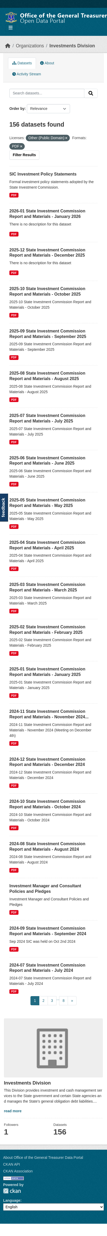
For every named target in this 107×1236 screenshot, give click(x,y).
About (47, 63)
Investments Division (72, 45)
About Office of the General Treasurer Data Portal (43, 1157)
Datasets (22, 63)
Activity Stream (26, 74)
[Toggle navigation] (10, 28)
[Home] (7, 45)
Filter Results (24, 155)
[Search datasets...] (46, 93)
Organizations (30, 45)
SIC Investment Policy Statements (43, 174)
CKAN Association (18, 1171)
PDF (14, 195)
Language (11, 1200)
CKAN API (11, 1164)
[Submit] (91, 93)
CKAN (12, 1191)
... (58, 999)
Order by (16, 108)
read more (13, 1111)
